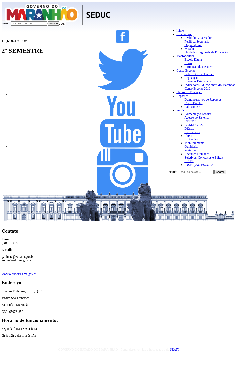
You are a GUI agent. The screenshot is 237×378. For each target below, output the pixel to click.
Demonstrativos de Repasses (202, 99)
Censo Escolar (185, 70)
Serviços (182, 110)
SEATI (174, 349)
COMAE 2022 (193, 125)
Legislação (191, 77)
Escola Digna (193, 59)
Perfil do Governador (198, 37)
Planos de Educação (189, 92)
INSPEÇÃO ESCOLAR (200, 164)
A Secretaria (184, 34)
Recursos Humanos (196, 154)
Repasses (182, 96)
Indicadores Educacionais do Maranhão (209, 85)
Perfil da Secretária (196, 41)
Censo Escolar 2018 (197, 88)
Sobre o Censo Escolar (199, 74)
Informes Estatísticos (198, 81)
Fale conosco (192, 106)
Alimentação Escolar (197, 114)
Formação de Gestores (198, 67)
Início (180, 30)
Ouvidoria (191, 146)
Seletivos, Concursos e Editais (204, 157)
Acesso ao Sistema (196, 117)
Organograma (193, 45)
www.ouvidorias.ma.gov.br (19, 274)
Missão (189, 48)
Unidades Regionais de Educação (206, 52)
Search (6, 23)
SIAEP (188, 161)
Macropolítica (185, 56)
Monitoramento (194, 143)
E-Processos (192, 132)
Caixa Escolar (193, 103)
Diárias (189, 128)
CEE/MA (190, 121)
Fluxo (188, 135)
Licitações (191, 139)
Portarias (190, 150)
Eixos (188, 63)
